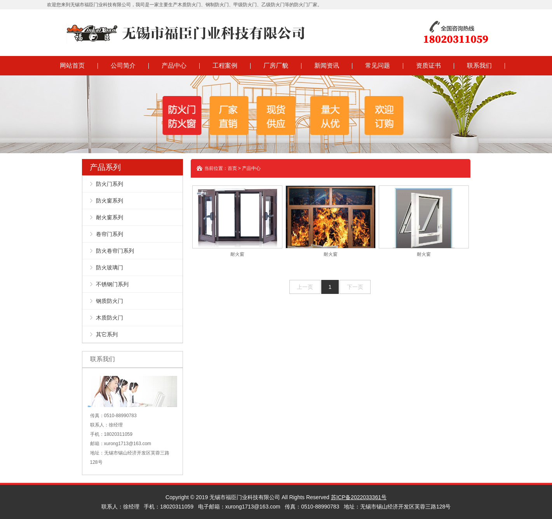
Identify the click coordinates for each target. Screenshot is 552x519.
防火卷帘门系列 (115, 251)
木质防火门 (109, 318)
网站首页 (72, 65)
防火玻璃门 (109, 267)
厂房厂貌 (275, 65)
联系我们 (479, 65)
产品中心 (174, 65)
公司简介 (123, 65)
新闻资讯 (326, 65)
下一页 (355, 287)
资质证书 (428, 65)
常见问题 (377, 65)
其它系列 (107, 334)
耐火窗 (237, 221)
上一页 (305, 287)
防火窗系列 (109, 200)
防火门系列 (109, 184)
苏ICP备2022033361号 (359, 497)
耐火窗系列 (109, 217)
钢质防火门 (109, 301)
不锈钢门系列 (112, 284)
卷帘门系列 (109, 234)
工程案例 (224, 65)
